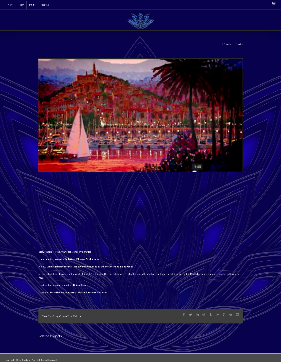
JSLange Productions (87, 259)
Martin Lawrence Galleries (60, 259)
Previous (228, 44)
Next (238, 44)
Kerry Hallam (45, 251)
